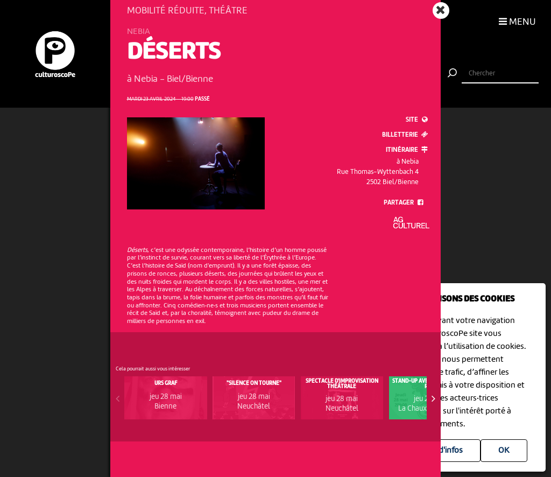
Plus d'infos (442, 450)
